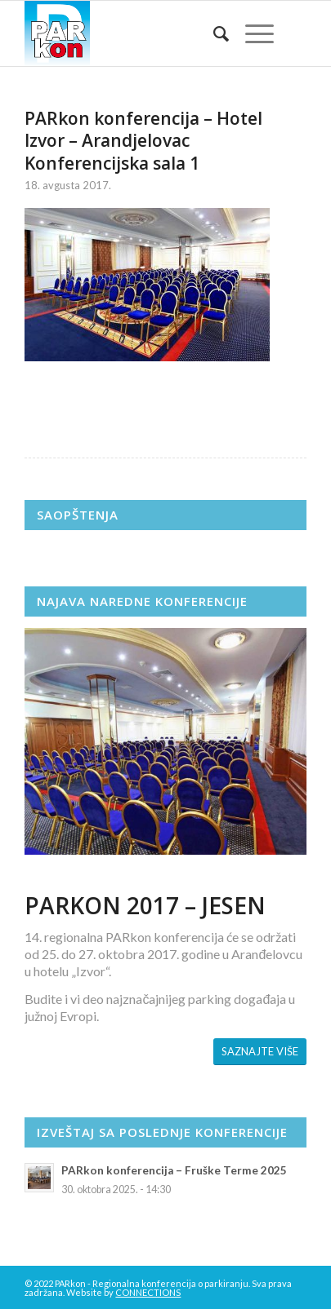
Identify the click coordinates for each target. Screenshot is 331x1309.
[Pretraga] (213, 33)
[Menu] (251, 33)
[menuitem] (213, 33)
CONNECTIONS (148, 1292)
